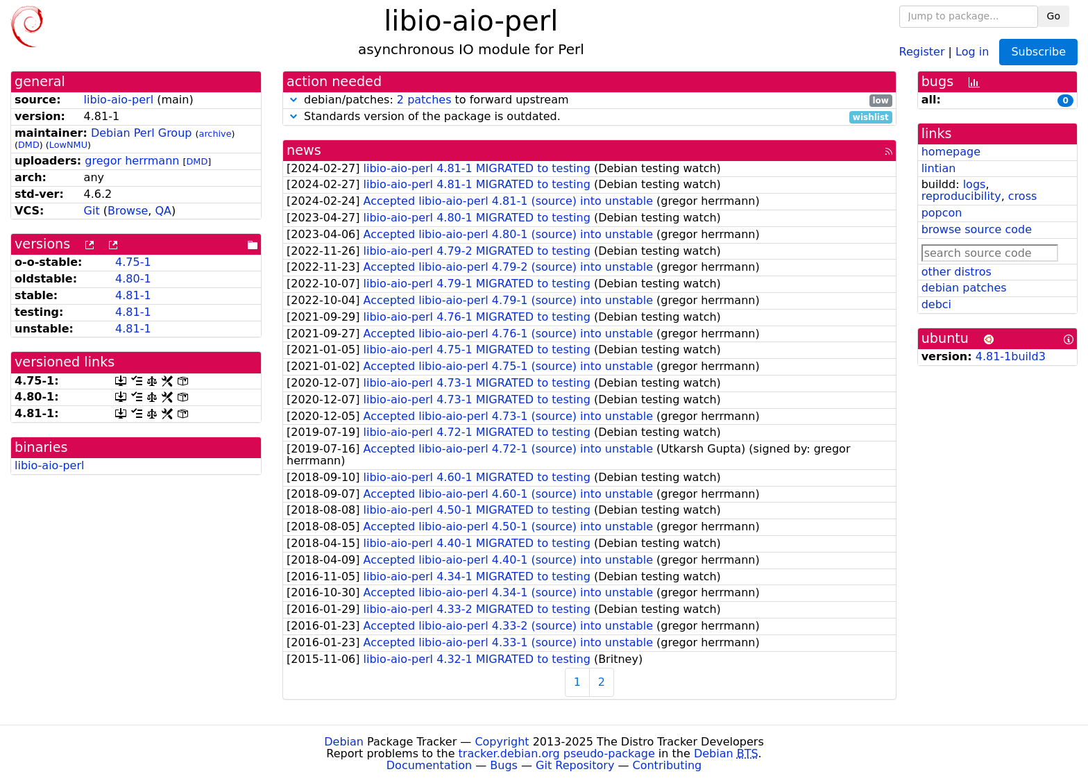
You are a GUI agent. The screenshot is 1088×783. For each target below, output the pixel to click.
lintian (938, 168)
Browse (128, 210)
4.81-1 (133, 295)
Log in (972, 51)
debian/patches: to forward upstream (589, 100)
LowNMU (68, 145)
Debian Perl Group (141, 133)
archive (215, 133)
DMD (29, 145)
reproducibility (961, 196)
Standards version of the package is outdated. (589, 117)
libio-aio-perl (118, 99)
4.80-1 (133, 278)
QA (163, 210)
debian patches (964, 287)
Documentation (429, 765)
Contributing (667, 765)
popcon (941, 212)
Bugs (504, 765)
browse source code (976, 229)
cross (1022, 196)
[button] (293, 99)
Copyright (502, 741)
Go (1053, 16)
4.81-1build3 (1011, 356)
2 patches (424, 99)
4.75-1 (133, 262)
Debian (344, 741)
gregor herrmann (132, 160)
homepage (950, 151)
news (304, 150)
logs (974, 184)
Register (922, 51)
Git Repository (575, 765)
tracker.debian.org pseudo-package (557, 753)
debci (936, 304)
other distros (956, 271)
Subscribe (1038, 51)
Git (92, 210)
